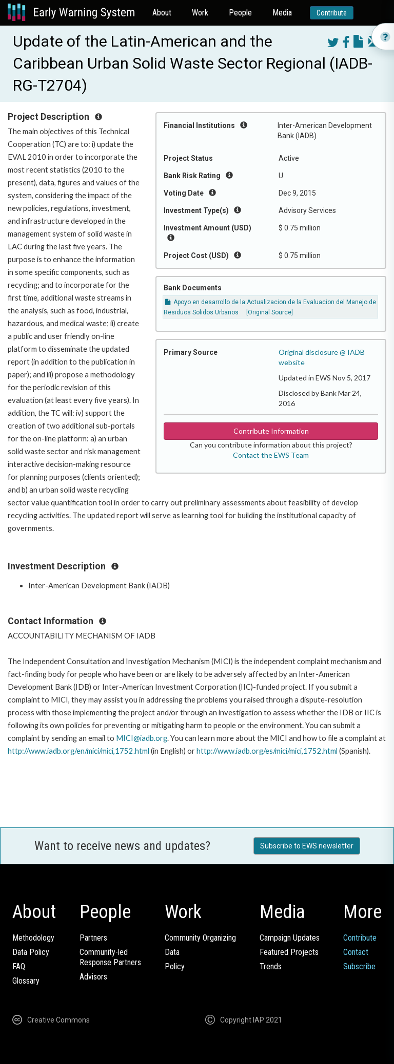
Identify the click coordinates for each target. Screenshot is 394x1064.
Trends (271, 966)
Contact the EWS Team (271, 455)
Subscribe (359, 966)
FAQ (18, 966)
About (161, 12)
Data (172, 952)
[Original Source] (269, 312)
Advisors (93, 977)
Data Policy (30, 952)
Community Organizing (200, 938)
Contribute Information (271, 431)
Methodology (33, 938)
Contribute (332, 13)
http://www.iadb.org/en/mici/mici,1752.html (78, 751)
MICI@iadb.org (141, 738)
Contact (355, 952)
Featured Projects (289, 952)
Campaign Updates (290, 938)
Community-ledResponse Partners (110, 957)
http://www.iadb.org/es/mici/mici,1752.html (267, 751)
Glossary (26, 981)
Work (200, 12)
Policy (175, 966)
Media (282, 12)
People (240, 12)
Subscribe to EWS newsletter (306, 846)
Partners (93, 938)
